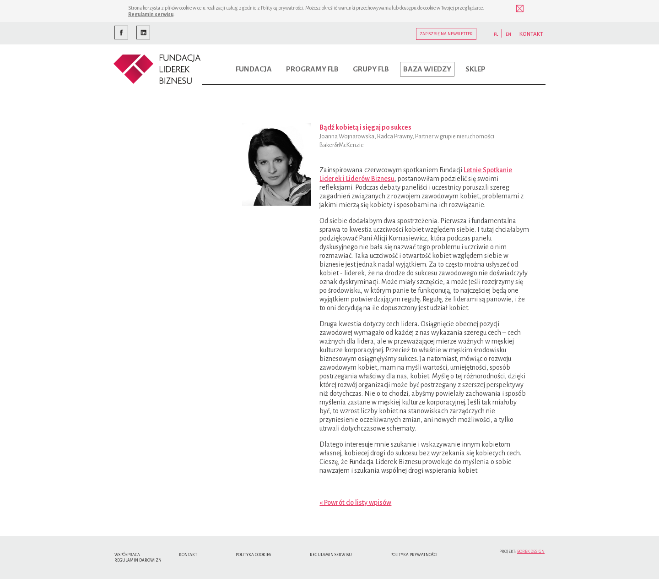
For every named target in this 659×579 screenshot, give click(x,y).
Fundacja (254, 69)
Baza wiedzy (427, 69)
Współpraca (127, 554)
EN (508, 34)
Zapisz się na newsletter (446, 34)
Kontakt (188, 554)
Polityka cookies (253, 554)
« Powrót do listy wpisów (355, 502)
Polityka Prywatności (414, 554)
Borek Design (531, 551)
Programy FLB (312, 69)
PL (496, 34)
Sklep (475, 69)
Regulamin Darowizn (138, 560)
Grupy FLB (371, 69)
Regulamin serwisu (150, 14)
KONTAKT (531, 34)
